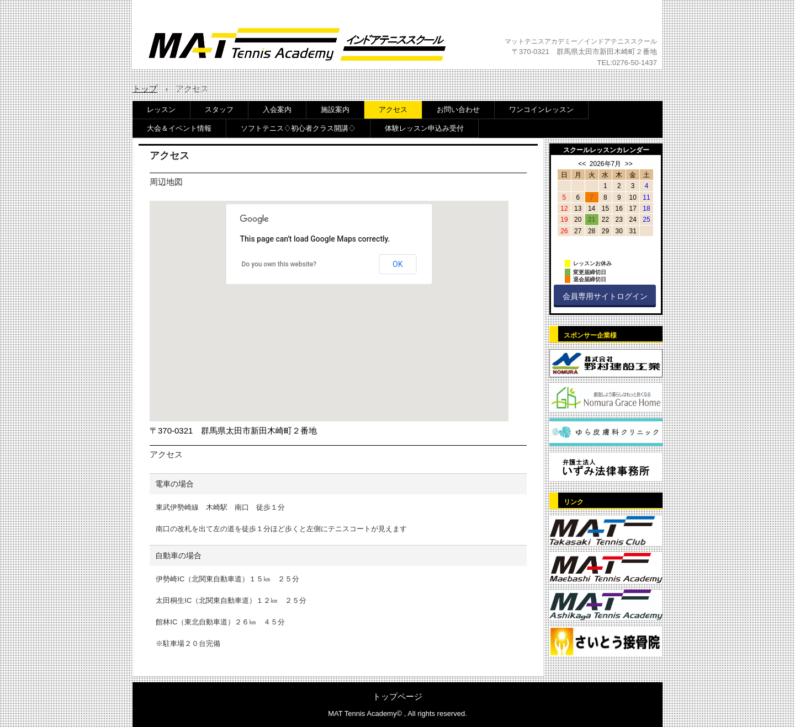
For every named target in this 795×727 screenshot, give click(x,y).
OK (397, 264)
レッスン (161, 109)
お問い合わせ (458, 109)
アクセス (393, 109)
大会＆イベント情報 (179, 128)
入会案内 (277, 109)
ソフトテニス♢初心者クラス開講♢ (298, 128)
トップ (144, 88)
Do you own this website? (279, 264)
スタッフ (219, 109)
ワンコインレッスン (541, 109)
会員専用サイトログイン (605, 296)
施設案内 (335, 109)
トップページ (397, 696)
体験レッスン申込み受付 (424, 128)
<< (582, 164)
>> (629, 164)
